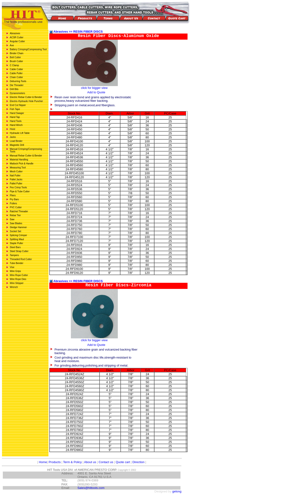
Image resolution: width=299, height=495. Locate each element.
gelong (176, 491)
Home (42, 462)
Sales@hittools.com (90, 488)
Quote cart (123, 462)
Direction (138, 462)
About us (90, 462)
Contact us (106, 462)
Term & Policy (72, 462)
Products (55, 462)
